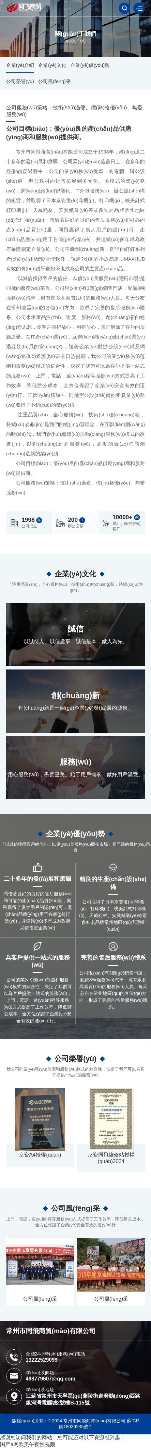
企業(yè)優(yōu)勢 (90, 65)
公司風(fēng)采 (54, 81)
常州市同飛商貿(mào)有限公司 (51, 1330)
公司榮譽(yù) (20, 81)
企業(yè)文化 (52, 65)
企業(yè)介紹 (20, 65)
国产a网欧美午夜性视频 (27, 1444)
